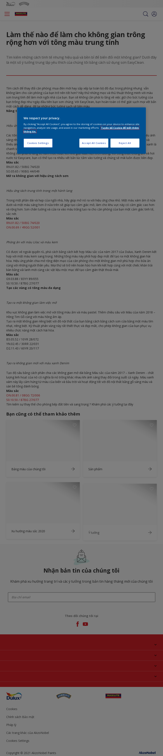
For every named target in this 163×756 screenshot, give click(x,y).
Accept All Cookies (94, 143)
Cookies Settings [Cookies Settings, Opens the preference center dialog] (38, 143)
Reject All (125, 143)
